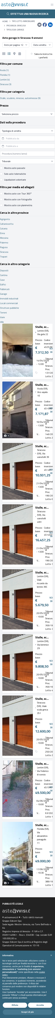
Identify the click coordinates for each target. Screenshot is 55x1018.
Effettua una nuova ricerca (27, 14)
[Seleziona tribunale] (27, 161)
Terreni (3, 312)
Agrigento (5, 219)
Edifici (3, 284)
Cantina (3, 275)
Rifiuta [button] (15, 1005)
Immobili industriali (9, 298)
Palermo (4, 242)
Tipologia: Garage (15, 29)
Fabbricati (5, 289)
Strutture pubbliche (9, 308)
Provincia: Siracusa (16, 25)
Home (5, 21)
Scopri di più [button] (27, 1012)
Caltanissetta (6, 224)
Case (2, 280)
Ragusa (3, 247)
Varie (2, 317)
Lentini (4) (5, 79)
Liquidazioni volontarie (15, 179)
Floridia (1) (5, 75)
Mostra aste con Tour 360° (18, 193)
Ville (2, 322)
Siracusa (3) (5, 84)
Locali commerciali (9, 303)
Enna (2, 233)
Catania (3, 228)
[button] (51, 955)
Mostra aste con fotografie (18, 199)
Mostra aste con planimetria (18, 205)
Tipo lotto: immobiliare (23, 21)
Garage (3, 294)
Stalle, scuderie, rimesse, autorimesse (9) (20, 98)
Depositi (4, 270)
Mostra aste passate (14, 168)
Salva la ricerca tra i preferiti (43, 55)
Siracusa (4, 252)
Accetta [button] (40, 1005)
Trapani (3, 256)
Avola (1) (4, 70)
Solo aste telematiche (15, 174)
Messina (4, 238)
